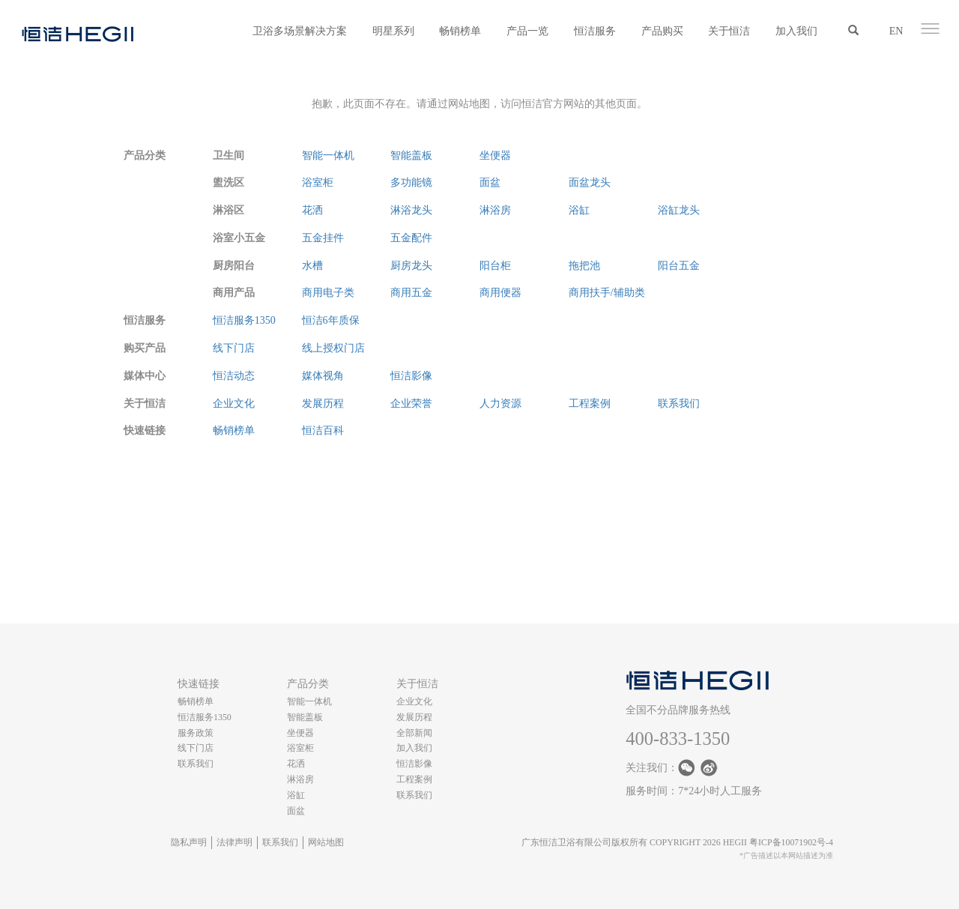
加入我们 (796, 31)
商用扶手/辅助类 (607, 292)
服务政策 (196, 733)
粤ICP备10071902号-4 (791, 842)
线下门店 (234, 348)
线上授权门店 (333, 348)
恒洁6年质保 (331, 320)
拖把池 (584, 265)
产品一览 (527, 31)
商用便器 (500, 292)
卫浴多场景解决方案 (299, 31)
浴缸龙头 (679, 210)
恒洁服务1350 (244, 320)
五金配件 (411, 238)
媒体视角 (323, 375)
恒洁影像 (411, 375)
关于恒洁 (729, 31)
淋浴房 (495, 210)
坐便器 (495, 155)
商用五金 (411, 292)
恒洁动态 (234, 375)
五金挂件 (323, 238)
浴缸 (579, 210)
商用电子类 (328, 292)
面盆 (490, 182)
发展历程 (323, 403)
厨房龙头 (411, 265)
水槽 (312, 265)
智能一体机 (328, 155)
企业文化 (234, 403)
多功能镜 (411, 182)
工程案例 (590, 403)
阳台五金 (679, 265)
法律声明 (234, 842)
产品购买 (662, 31)
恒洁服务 (595, 31)
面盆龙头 (590, 182)
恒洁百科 (323, 430)
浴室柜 (317, 182)
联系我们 (679, 403)
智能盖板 (411, 155)
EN (896, 31)
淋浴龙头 (411, 210)
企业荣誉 (411, 403)
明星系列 (393, 31)
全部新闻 (414, 733)
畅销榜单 (460, 31)
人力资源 (500, 403)
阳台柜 (495, 265)
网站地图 (326, 842)
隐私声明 (189, 842)
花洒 (312, 210)
